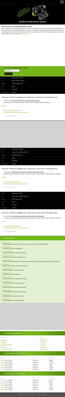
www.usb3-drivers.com (8, 277)
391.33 (2, 365)
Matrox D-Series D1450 (6, 349)
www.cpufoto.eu (6, 298)
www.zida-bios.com (7, 285)
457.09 (2, 385)
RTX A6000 (3, 342)
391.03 (2, 369)
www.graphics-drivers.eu (8, 255)
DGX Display (4, 347)
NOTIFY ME (8, 73)
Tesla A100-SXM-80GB (6, 344)
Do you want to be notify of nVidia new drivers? (16, 68)
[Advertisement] (32, 51)
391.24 (2, 367)
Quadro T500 (4, 340)
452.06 (2, 387)
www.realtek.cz (6, 264)
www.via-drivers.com (7, 281)
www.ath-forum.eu (7, 294)
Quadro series (43, 340)
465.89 (2, 380)
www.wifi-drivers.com (8, 260)
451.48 (2, 389)
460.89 (2, 382)
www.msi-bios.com (7, 272)
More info (4, 105)
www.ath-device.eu (7, 268)
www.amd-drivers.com (8, 251)
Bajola (45, 394)
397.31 (2, 360)
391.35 (2, 362)
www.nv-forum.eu (27, 33)
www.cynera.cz (6, 242)
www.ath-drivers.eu (7, 247)
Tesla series (43, 342)
